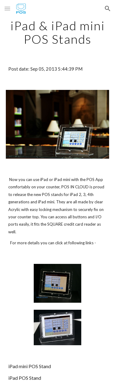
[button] (7, 8)
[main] (57, 32)
